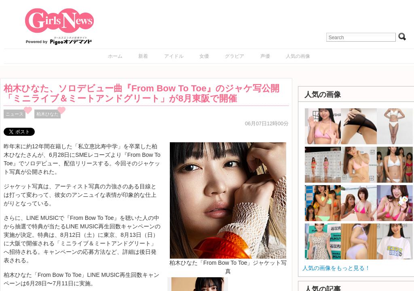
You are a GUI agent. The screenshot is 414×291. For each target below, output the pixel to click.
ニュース (14, 114)
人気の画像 (298, 56)
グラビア (234, 56)
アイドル (174, 56)
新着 (143, 56)
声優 (265, 56)
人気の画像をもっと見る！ (336, 268)
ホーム (115, 56)
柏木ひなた (47, 114)
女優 (204, 56)
